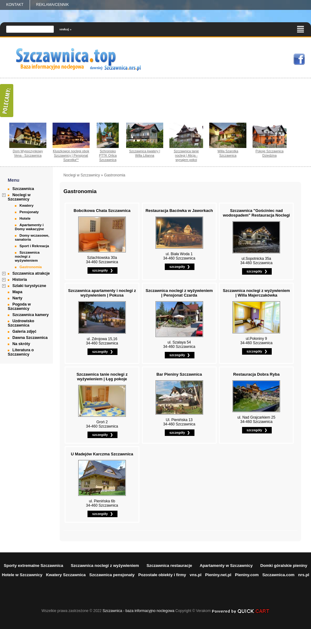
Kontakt (14, 4)
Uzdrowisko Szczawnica (21, 323)
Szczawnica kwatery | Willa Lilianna (144, 153)
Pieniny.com (247, 574)
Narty (17, 298)
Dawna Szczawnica (30, 338)
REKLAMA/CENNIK (52, 4)
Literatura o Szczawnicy (21, 352)
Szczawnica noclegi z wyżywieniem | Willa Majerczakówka (256, 293)
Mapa (17, 292)
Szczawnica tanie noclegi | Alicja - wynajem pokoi (186, 155)
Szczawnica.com (278, 574)
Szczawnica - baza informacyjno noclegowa (138, 611)
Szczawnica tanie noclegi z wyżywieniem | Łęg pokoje (101, 376)
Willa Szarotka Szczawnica (228, 153)
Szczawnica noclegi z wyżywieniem (27, 256)
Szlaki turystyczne (29, 286)
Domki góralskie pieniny (283, 565)
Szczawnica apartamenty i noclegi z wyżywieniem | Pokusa (102, 293)
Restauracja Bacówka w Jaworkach (179, 210)
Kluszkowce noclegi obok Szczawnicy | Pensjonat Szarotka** (71, 155)
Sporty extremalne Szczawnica (33, 565)
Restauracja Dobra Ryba (256, 374)
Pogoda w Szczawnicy (19, 306)
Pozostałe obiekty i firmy (162, 574)
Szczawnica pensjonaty (112, 574)
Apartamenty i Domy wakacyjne (29, 227)
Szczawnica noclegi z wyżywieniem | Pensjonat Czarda (179, 293)
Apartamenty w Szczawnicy (226, 565)
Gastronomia (30, 267)
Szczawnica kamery (30, 315)
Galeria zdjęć (24, 331)
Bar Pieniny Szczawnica (179, 374)
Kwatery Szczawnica (66, 574)
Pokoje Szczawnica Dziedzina (269, 153)
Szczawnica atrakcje (31, 273)
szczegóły (100, 270)
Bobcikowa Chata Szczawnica (102, 210)
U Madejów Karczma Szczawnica (102, 454)
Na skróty (21, 344)
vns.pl (196, 574)
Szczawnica (23, 189)
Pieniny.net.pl (218, 574)
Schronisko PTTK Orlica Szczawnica (108, 155)
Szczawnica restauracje (169, 565)
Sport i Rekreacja (34, 246)
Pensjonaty (29, 212)
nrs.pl (303, 574)
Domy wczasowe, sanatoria (32, 237)
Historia (19, 279)
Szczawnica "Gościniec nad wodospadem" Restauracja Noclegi (256, 212)
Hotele (25, 218)
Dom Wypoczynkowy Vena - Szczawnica (28, 153)
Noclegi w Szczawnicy (19, 197)
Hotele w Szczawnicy (22, 574)
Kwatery (26, 205)
